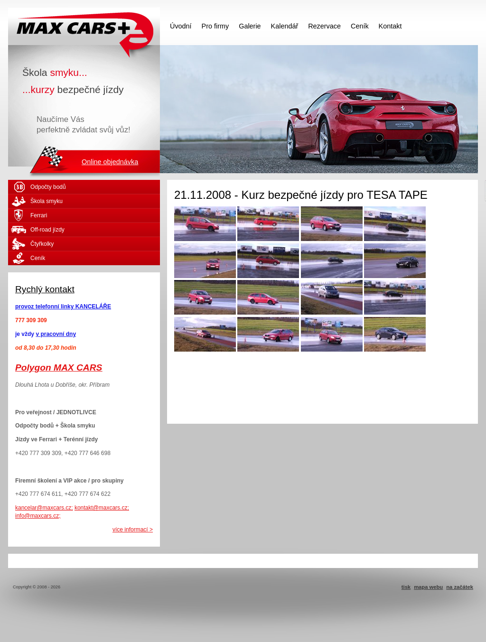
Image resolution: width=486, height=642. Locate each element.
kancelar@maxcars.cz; (44, 507)
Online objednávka (110, 162)
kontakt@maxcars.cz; (102, 507)
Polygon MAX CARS (58, 367)
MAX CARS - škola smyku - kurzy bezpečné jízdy (84, 26)
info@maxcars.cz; (38, 515)
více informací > (132, 529)
